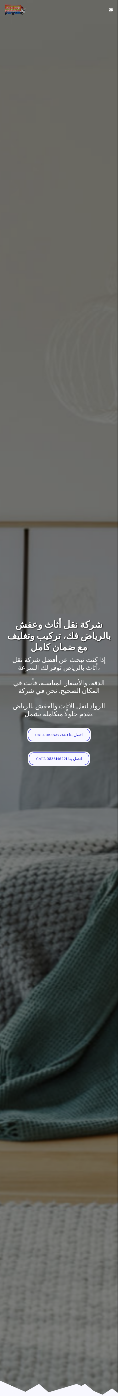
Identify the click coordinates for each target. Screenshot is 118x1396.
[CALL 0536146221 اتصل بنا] (59, 759)
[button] (111, 10)
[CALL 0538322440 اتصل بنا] (59, 735)
